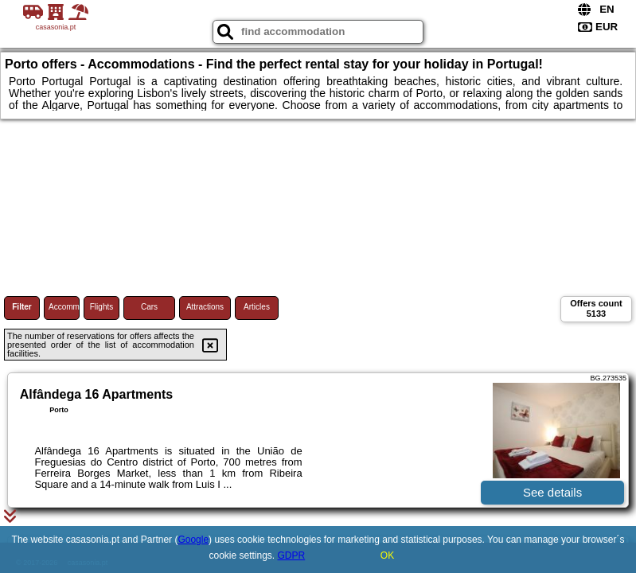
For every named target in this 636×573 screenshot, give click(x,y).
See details (552, 492)
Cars (149, 306)
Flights (101, 306)
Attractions (205, 306)
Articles (257, 306)
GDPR (292, 555)
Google (193, 539)
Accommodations (64, 306)
